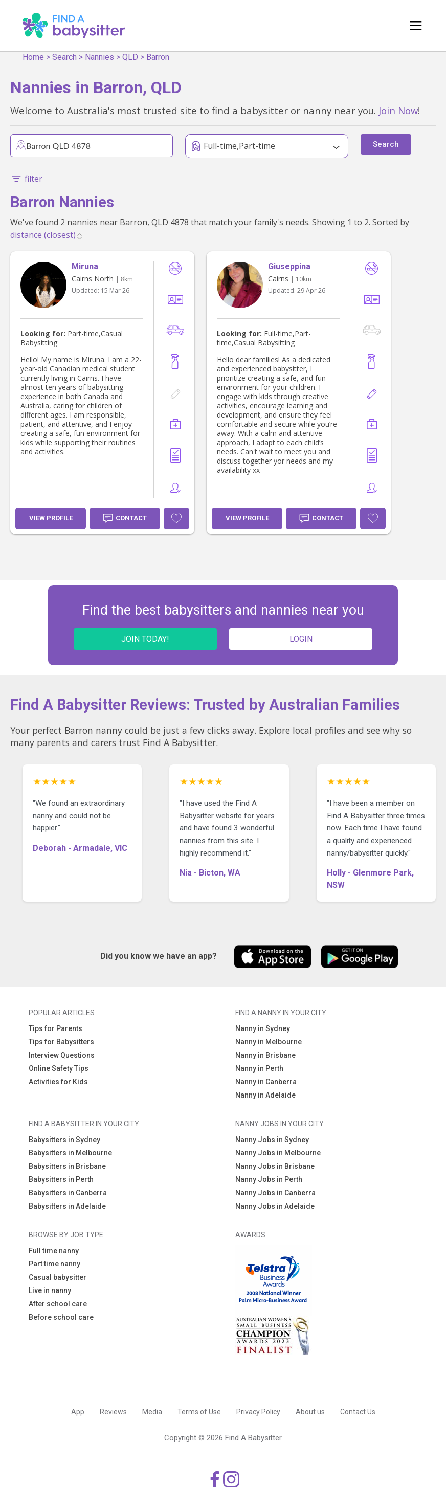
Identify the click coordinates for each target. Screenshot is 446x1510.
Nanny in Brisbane (265, 1055)
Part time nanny (54, 1264)
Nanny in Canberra (266, 1082)
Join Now (398, 110)
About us (310, 1412)
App (77, 1412)
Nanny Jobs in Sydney (272, 1139)
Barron (157, 57)
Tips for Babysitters (61, 1042)
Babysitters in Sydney (64, 1139)
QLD (130, 57)
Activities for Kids (58, 1082)
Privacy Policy (258, 1412)
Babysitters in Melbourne (70, 1153)
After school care (58, 1304)
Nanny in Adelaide (265, 1095)
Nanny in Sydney (262, 1028)
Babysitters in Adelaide (67, 1206)
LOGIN (301, 639)
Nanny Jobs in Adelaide (275, 1206)
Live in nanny (50, 1290)
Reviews (113, 1412)
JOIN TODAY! (145, 639)
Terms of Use (199, 1412)
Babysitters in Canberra (68, 1193)
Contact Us (357, 1412)
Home (33, 57)
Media (152, 1412)
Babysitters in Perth (61, 1179)
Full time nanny (54, 1250)
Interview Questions (62, 1055)
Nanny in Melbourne (268, 1042)
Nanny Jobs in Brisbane (275, 1166)
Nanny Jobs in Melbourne (278, 1153)
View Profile (51, 518)
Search (64, 57)
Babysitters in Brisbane (67, 1166)
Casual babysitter (57, 1277)
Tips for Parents (55, 1028)
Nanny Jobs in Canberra (275, 1193)
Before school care (61, 1317)
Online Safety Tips (58, 1068)
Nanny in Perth (259, 1068)
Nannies (99, 57)
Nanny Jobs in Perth (268, 1179)
